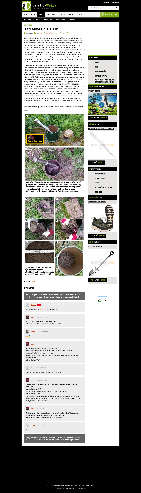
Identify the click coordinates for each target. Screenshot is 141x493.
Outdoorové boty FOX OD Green (97, 202)
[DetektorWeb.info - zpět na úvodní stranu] (40, 6)
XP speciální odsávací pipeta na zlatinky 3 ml (101, 129)
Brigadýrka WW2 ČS (100, 71)
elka (32, 368)
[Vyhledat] (117, 8)
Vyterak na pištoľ (100, 178)
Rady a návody (51, 14)
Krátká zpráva (27, 19)
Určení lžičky (98, 192)
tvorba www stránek (79, 488)
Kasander (33, 305)
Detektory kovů (69, 485)
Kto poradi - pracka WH (101, 76)
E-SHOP (80, 14)
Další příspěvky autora (52, 33)
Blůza (96, 67)
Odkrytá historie (60, 19)
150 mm (97, 62)
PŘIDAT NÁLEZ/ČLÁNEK (110, 14)
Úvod (25, 14)
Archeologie (72, 19)
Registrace (115, 3)
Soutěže (62, 14)
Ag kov (33, 425)
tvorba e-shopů (70, 488)
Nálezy (33, 14)
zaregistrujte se (58, 297)
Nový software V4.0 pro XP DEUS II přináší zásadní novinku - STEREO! (104, 81)
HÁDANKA (97, 183)
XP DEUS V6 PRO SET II (94, 91)
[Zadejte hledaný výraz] (103, 8)
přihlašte (74, 297)
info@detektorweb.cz (88, 485)
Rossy (41, 33)
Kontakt (71, 14)
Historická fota (47, 19)
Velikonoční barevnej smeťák (103, 187)
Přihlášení (106, 3)
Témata (37, 19)
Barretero (33, 331)
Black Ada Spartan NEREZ (95, 246)
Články (41, 14)
